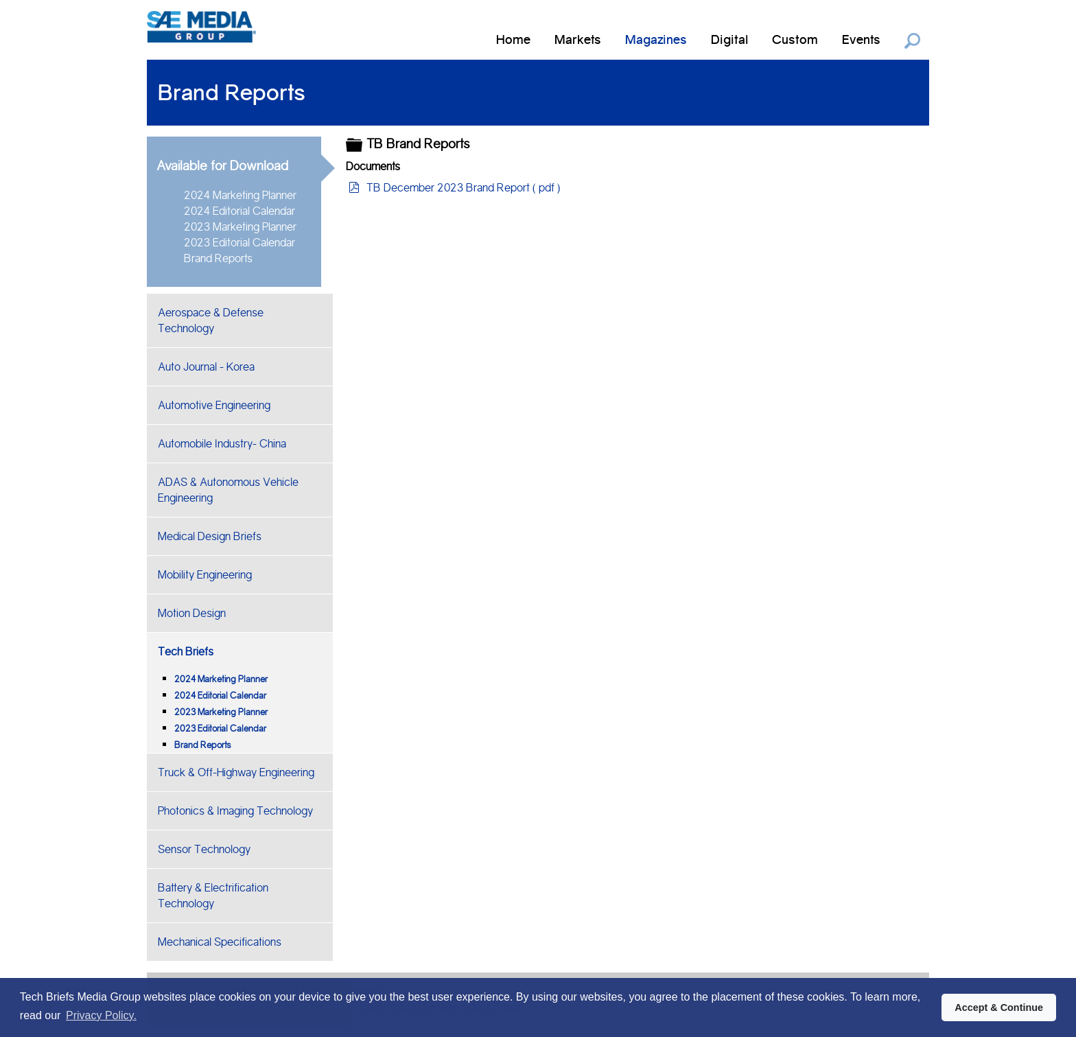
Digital (729, 40)
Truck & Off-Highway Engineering (236, 772)
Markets (577, 40)
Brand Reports (218, 258)
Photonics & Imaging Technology (235, 810)
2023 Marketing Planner (240, 226)
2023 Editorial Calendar (239, 242)
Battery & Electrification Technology (213, 895)
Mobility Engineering (205, 574)
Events (861, 40)
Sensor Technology (204, 849)
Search (912, 41)
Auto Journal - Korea (206, 366)
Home (513, 40)
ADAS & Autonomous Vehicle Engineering (228, 490)
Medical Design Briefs (209, 536)
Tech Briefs (185, 651)
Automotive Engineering (214, 405)
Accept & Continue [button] (999, 1007)
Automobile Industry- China (222, 443)
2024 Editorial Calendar (239, 211)
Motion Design (192, 613)
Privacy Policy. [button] (101, 1015)
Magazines (656, 40)
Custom (795, 40)
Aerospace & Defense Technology (211, 320)
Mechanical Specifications (219, 941)
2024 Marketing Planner (240, 195)
